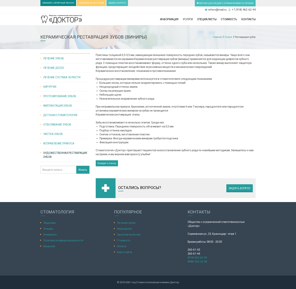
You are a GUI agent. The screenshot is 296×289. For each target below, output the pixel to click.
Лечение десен (53, 67)
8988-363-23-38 (197, 261)
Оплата (121, 246)
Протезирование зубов (59, 96)
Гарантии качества (128, 234)
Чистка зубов (53, 134)
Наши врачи (124, 228)
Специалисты (207, 19)
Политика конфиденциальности (63, 240)
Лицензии (49, 222)
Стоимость (229, 19)
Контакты (248, 19)
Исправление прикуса (58, 143)
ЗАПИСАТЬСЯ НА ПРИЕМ (91, 3)
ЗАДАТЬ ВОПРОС (117, 3)
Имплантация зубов (57, 105)
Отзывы (48, 228)
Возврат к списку (107, 163)
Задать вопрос (240, 188)
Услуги (188, 19)
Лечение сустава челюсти (61, 77)
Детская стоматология (60, 115)
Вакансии (49, 246)
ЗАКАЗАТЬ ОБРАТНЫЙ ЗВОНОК (58, 3)
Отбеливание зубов (57, 124)
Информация (169, 19)
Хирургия (49, 86)
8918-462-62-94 (197, 257)
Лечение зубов (53, 58)
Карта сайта (124, 252)
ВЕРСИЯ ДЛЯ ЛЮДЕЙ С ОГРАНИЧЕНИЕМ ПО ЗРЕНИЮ (225, 3)
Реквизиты (50, 234)
